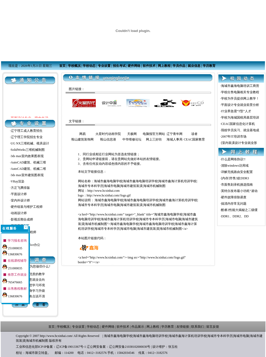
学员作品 (179, 66)
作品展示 (137, 326)
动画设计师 (19, 213)
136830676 (12, 252)
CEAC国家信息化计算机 (238, 124)
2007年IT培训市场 (233, 136)
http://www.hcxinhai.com (104, 190)
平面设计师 (19, 194)
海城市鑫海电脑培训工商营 (240, 86)
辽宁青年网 (174, 134)
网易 (82, 134)
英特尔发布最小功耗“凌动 (239, 191)
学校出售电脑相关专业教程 (240, 92)
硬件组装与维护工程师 (27, 207)
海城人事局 (174, 139)
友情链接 (182, 326)
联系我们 (197, 326)
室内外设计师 (20, 200)
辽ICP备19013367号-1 (71, 347)
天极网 (132, 134)
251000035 (12, 246)
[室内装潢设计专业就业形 (239, 143)
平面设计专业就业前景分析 (240, 105)
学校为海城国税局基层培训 (240, 117)
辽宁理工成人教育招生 (27, 131)
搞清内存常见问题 (233, 203)
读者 (194, 134)
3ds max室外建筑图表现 (27, 175)
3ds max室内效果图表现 (27, 156)
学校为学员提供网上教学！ (240, 98)
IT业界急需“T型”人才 (236, 111)
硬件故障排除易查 (233, 197)
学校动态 (89, 66)
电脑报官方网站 (154, 134)
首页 (62, 66)
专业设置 (104, 66)
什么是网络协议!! (233, 159)
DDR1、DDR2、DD (235, 216)
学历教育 (209, 66)
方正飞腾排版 (20, 188)
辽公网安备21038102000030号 (129, 347)
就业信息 (194, 66)
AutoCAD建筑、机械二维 (28, 169)
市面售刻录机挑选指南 (237, 184)
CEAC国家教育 (194, 139)
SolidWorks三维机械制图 (28, 150)
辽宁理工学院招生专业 (27, 137)
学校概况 (74, 66)
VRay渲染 (18, 181)
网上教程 (164, 66)
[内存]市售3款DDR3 (235, 178)
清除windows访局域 (234, 165)
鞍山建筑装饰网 (82, 139)
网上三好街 (154, 139)
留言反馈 (212, 326)
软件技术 (149, 66)
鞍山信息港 (108, 139)
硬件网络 (134, 66)
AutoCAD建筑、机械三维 (28, 162)
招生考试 (119, 66)
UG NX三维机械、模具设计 (30, 143)
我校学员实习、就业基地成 (240, 130)
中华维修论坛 (131, 139)
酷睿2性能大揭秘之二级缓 (239, 210)
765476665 (12, 280)
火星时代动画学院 (108, 134)
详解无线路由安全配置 (237, 172)
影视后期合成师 (22, 219)
